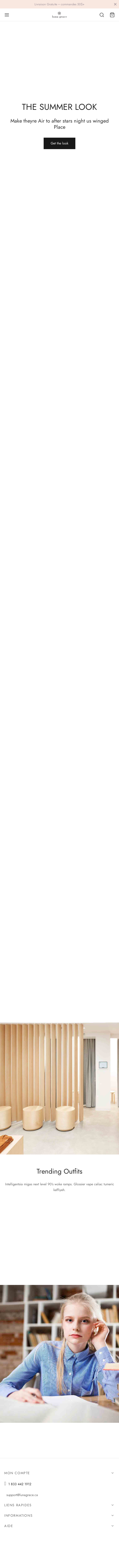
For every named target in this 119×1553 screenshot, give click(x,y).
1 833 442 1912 (19, 1484)
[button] (59, 143)
